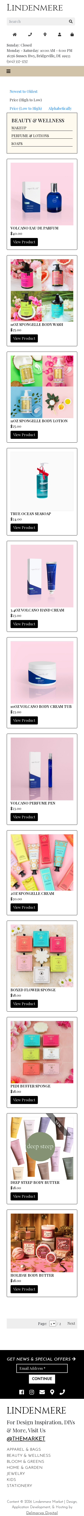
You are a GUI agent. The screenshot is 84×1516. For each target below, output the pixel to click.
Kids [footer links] (11, 1480)
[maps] (72, 34)
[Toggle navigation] (8, 71)
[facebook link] (21, 1392)
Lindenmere (35, 8)
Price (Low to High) (26, 108)
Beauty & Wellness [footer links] (29, 1456)
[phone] (62, 1392)
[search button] (71, 21)
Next (71, 1323)
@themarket (26, 1439)
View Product (24, 242)
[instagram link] (31, 1392)
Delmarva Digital (42, 1513)
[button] (42, 128)
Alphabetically (60, 108)
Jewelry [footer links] (16, 1474)
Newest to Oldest (23, 91)
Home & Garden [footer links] (25, 1468)
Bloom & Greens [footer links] (25, 1462)
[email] (42, 1392)
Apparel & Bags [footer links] (24, 1450)
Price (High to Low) (26, 100)
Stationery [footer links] (19, 1486)
